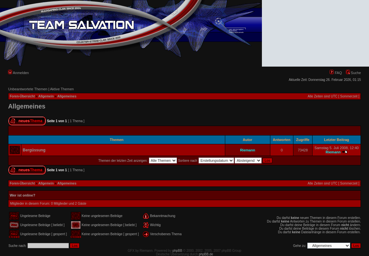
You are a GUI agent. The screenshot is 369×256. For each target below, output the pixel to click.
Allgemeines (67, 96)
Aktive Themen (62, 89)
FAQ (336, 73)
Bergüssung (34, 150)
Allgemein (46, 96)
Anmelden (18, 73)
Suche (353, 73)
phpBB (177, 250)
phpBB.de (206, 254)
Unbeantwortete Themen (27, 89)
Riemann (247, 150)
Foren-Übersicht (22, 96)
